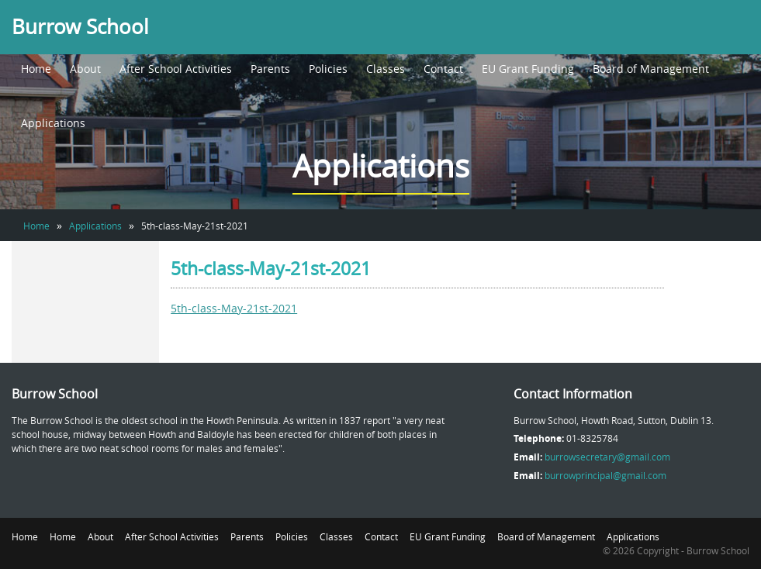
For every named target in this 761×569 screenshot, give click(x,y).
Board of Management (651, 68)
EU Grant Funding (528, 68)
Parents (270, 68)
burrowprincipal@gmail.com (605, 475)
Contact (443, 68)
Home (36, 68)
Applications (53, 123)
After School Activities (175, 68)
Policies (328, 68)
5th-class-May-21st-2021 (234, 308)
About (85, 68)
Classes (385, 68)
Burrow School (80, 26)
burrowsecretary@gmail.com (607, 456)
